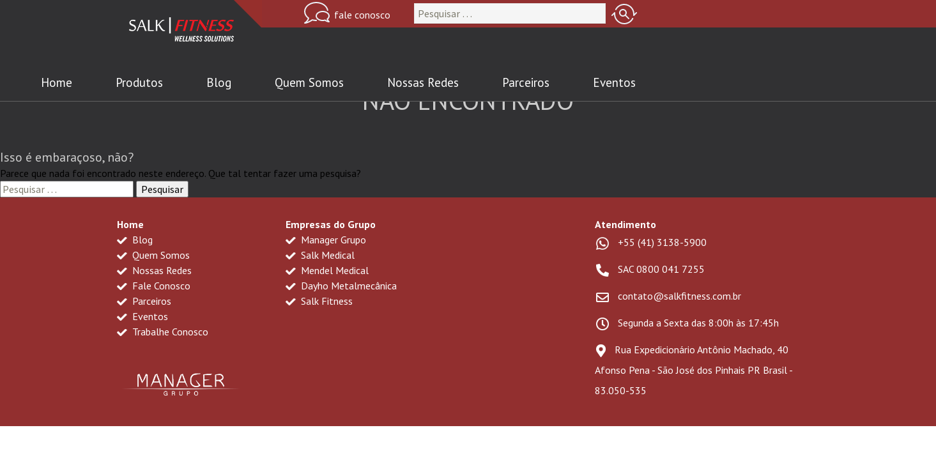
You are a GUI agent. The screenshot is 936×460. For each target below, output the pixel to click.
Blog (218, 82)
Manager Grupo (326, 239)
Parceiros (525, 82)
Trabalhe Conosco (162, 331)
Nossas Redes (423, 82)
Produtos (139, 82)
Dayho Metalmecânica (341, 285)
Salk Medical (320, 255)
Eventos (614, 82)
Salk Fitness (319, 301)
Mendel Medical (327, 270)
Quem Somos (309, 82)
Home (56, 82)
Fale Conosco (153, 285)
